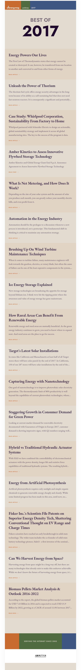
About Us (40, 662)
